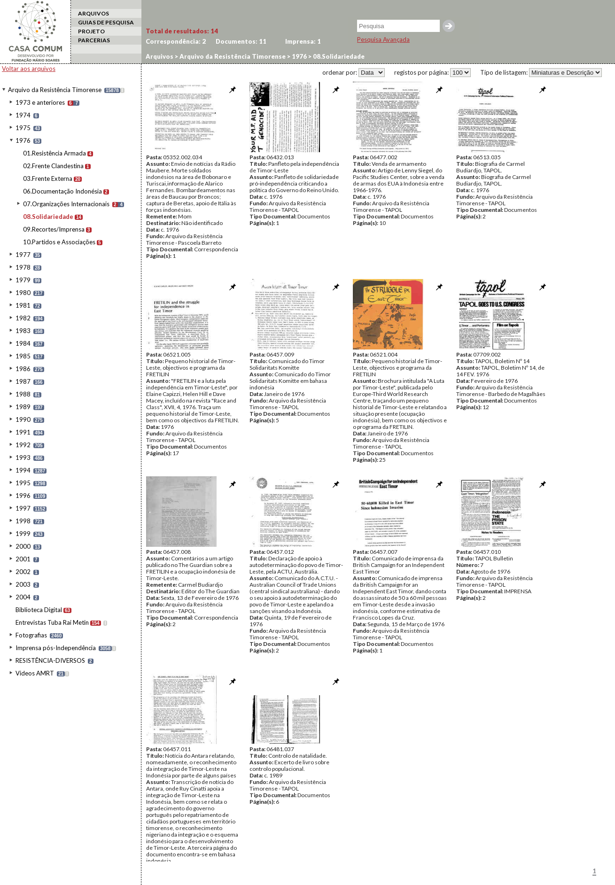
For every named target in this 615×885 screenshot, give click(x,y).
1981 (23, 305)
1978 (23, 267)
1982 (23, 318)
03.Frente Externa (47, 178)
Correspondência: (176, 41)
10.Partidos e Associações (59, 242)
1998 (23, 521)
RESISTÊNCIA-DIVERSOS (50, 660)
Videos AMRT (35, 673)
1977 (23, 254)
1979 (23, 280)
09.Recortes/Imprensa (54, 229)
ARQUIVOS (93, 13)
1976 (23, 140)
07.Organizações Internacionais (66, 204)
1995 (23, 483)
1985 (23, 356)
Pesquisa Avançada (383, 39)
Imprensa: (303, 41)
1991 (23, 432)
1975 (23, 128)
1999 (23, 533)
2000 (23, 546)
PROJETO (91, 31)
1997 (23, 508)
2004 (23, 597)
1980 (23, 292)
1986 (23, 369)
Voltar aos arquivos (28, 68)
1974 (23, 115)
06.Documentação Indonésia (62, 191)
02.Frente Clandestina (53, 166)
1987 (23, 381)
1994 (23, 470)
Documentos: (241, 41)
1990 (23, 419)
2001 (23, 559)
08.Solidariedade (48, 216)
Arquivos (159, 56)
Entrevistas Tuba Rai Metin (52, 622)
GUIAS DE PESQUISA (106, 22)
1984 (23, 343)
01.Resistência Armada (54, 153)
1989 (23, 407)
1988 (23, 394)
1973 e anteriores (40, 102)
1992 (23, 445)
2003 (23, 584)
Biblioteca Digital (39, 609)
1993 (23, 457)
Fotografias (31, 635)
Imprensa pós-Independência (56, 648)
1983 (23, 330)
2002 (23, 571)
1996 (23, 495)
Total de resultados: (182, 31)
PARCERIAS (94, 40)
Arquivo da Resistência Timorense (54, 89)
